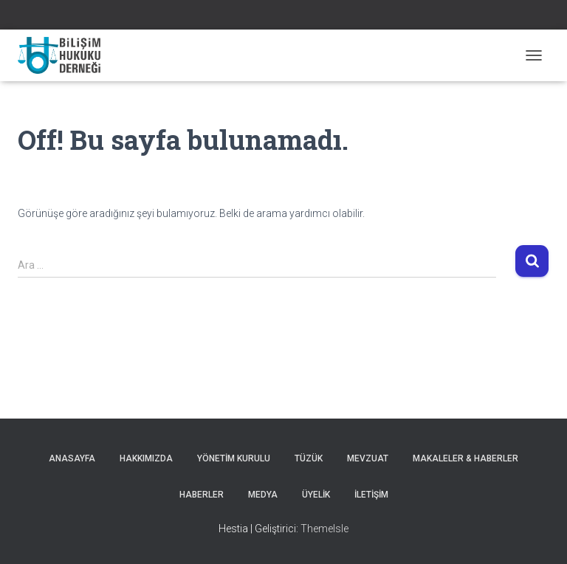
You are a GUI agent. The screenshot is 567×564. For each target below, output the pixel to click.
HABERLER (201, 494)
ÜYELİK (316, 494)
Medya (263, 494)
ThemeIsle (324, 528)
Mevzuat (367, 458)
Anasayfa (72, 458)
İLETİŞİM (371, 494)
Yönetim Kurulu (233, 458)
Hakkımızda (146, 458)
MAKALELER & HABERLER (465, 458)
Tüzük (309, 458)
